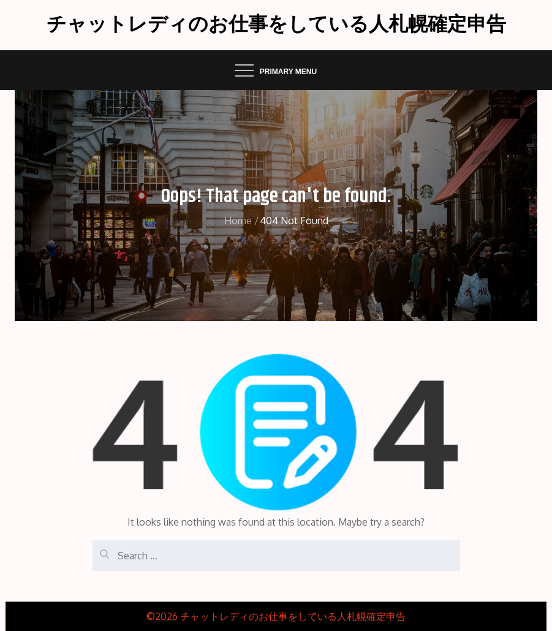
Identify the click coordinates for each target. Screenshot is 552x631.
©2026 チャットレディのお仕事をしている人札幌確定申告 (276, 616)
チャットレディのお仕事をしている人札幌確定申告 (276, 25)
